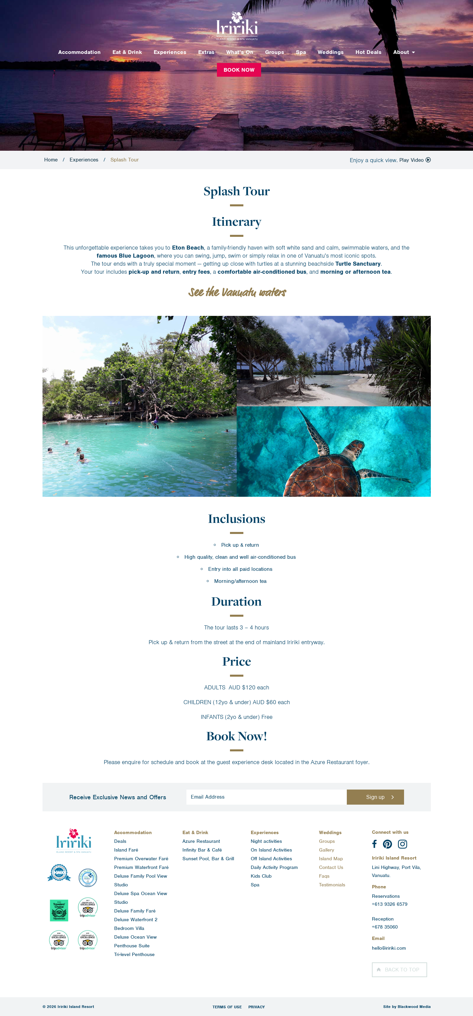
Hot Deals (369, 52)
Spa (301, 52)
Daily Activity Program (274, 867)
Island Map (331, 859)
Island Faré (126, 850)
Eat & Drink (127, 52)
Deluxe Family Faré (135, 911)
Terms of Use (227, 1007)
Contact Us (331, 867)
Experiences (170, 52)
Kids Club (261, 876)
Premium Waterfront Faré (141, 867)
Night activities (266, 841)
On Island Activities (271, 850)
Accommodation (79, 52)
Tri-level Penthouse (134, 954)
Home (51, 159)
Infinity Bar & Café (202, 850)
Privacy (256, 1007)
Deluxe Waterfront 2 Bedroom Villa (135, 924)
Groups (274, 52)
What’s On (239, 52)
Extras (206, 52)
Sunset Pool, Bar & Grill (208, 859)
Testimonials (332, 885)
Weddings (331, 52)
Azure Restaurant (201, 841)
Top (402, 969)
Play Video (415, 160)
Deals (120, 841)
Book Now (239, 69)
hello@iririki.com (389, 948)
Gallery (326, 850)
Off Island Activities (271, 859)
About (401, 52)
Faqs (324, 876)
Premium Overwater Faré (141, 859)
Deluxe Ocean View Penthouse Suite (135, 941)
